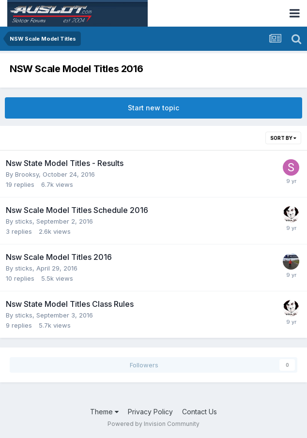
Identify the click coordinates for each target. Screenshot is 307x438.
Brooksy (27, 174)
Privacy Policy (150, 412)
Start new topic (153, 108)
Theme (104, 412)
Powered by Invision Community (153, 423)
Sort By (283, 138)
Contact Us (199, 412)
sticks (23, 221)
